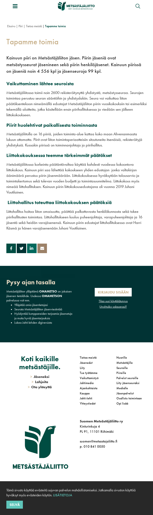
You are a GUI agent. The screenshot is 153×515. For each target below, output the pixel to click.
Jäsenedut (86, 363)
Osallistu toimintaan (129, 398)
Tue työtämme (88, 373)
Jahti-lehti (86, 398)
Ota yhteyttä (40, 387)
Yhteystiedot (88, 403)
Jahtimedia (87, 383)
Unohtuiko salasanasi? (113, 307)
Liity (82, 368)
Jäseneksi (39, 376)
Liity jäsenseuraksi (127, 383)
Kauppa (85, 393)
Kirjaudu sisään (113, 292)
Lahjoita (40, 381)
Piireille (121, 373)
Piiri (21, 26)
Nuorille (121, 357)
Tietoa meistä (34, 26)
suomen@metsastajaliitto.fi (98, 441)
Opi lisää (122, 403)
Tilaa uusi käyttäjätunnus (113, 301)
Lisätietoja (62, 495)
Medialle (122, 388)
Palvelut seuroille (127, 378)
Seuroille (122, 368)
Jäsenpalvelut (125, 393)
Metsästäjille (124, 363)
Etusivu (11, 26)
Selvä (15, 504)
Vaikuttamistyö (89, 378)
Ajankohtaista (88, 388)
